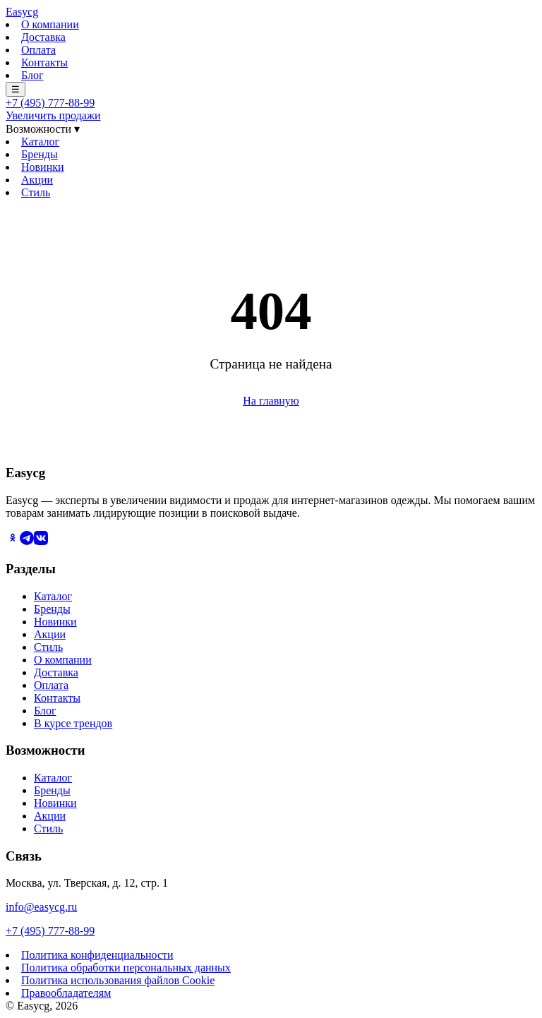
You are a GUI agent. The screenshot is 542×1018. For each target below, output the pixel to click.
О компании (50, 24)
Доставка (43, 37)
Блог (32, 75)
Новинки (42, 167)
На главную (271, 401)
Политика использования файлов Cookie (118, 980)
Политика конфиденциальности (97, 955)
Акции (37, 180)
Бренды (39, 154)
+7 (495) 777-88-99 (50, 103)
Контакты (44, 62)
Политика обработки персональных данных (126, 968)
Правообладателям (66, 993)
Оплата (38, 50)
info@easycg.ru (41, 907)
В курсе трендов (73, 723)
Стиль (35, 192)
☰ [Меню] (15, 89)
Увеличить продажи (53, 115)
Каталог (40, 142)
